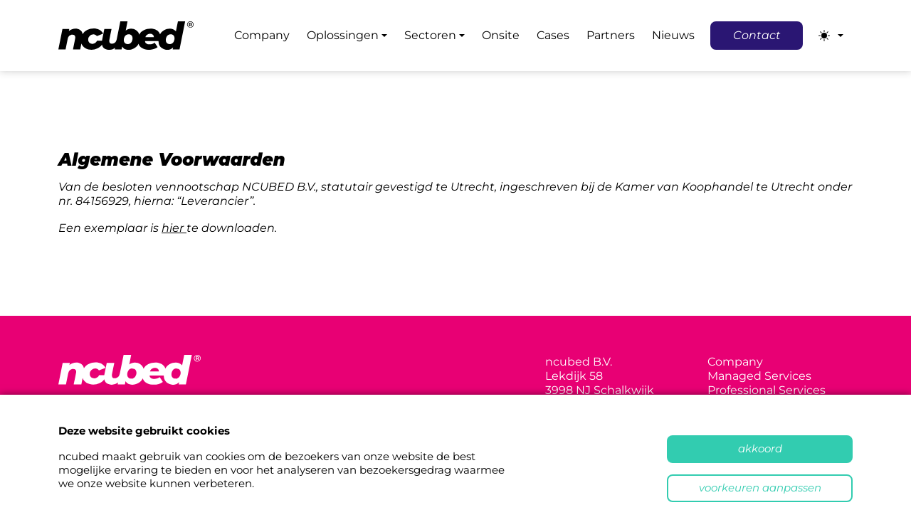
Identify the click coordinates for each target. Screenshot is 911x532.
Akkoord (760, 448)
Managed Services (759, 376)
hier (174, 228)
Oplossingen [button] (343, 35)
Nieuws (673, 35)
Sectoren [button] (430, 35)
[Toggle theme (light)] (831, 35)
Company (262, 35)
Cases (553, 35)
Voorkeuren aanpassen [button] (760, 487)
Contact (757, 35)
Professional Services (766, 390)
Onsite (501, 35)
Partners (610, 35)
